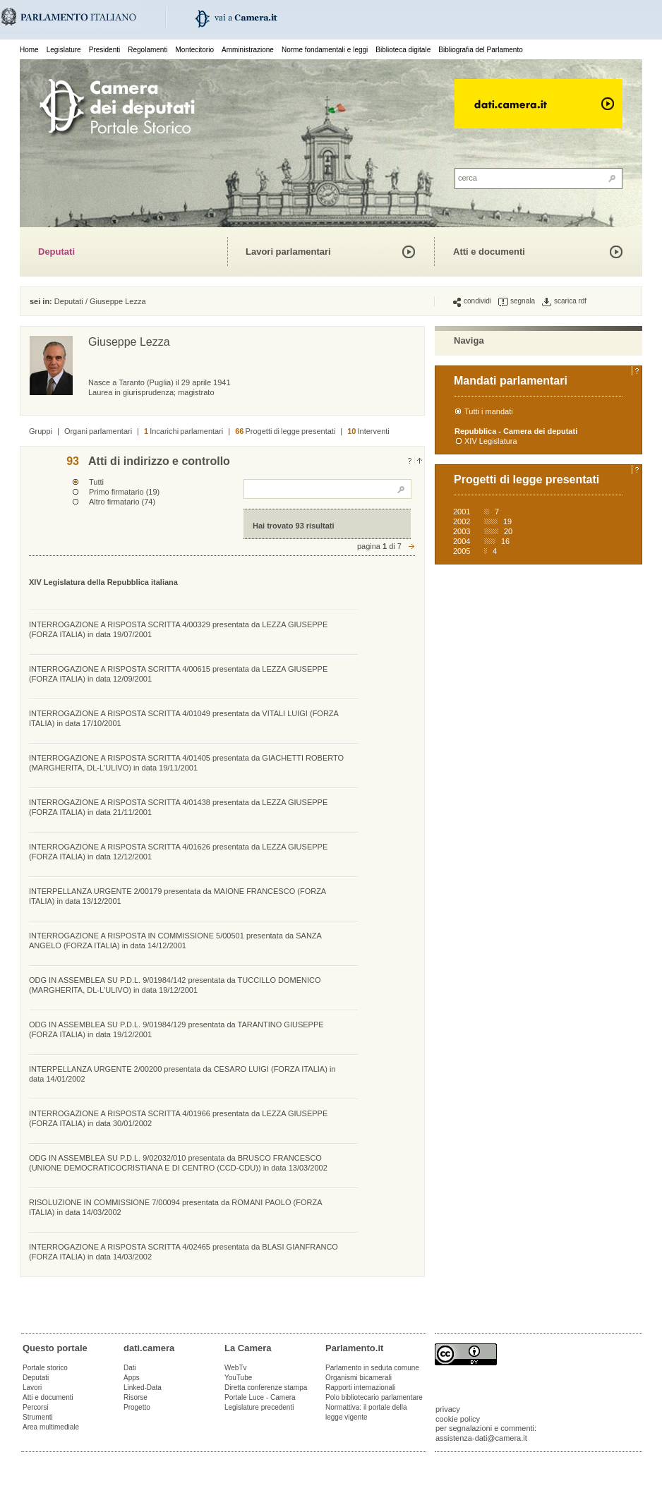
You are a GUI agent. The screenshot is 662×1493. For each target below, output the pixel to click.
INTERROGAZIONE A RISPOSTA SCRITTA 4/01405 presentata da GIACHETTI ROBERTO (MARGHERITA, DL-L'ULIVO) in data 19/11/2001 (186, 763)
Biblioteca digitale (403, 50)
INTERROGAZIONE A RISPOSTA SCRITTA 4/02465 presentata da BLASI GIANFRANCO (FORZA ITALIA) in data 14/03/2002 (183, 1252)
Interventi (368, 431)
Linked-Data (143, 1387)
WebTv (235, 1368)
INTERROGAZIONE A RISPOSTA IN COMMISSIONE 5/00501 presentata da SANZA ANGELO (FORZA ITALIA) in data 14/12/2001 (175, 940)
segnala (516, 301)
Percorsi (36, 1407)
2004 (461, 541)
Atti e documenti (489, 251)
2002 (461, 521)
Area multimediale (51, 1427)
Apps (132, 1378)
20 (508, 531)
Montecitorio (194, 50)
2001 (461, 511)
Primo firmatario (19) (124, 492)
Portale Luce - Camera (260, 1397)
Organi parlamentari (98, 431)
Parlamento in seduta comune (372, 1368)
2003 (461, 531)
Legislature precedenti (259, 1407)
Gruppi (40, 431)
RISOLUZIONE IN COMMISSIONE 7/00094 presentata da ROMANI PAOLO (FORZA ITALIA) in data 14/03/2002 (175, 1207)
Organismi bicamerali (358, 1378)
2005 (461, 551)
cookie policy (457, 1419)
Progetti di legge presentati (285, 431)
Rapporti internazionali (360, 1387)
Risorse (136, 1397)
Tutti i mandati (488, 411)
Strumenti (38, 1417)
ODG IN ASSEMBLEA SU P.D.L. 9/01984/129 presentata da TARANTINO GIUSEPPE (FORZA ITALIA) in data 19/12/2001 (176, 1029)
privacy (447, 1409)
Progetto (137, 1407)
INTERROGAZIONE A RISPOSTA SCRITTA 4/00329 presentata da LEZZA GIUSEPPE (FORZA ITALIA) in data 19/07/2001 (178, 629)
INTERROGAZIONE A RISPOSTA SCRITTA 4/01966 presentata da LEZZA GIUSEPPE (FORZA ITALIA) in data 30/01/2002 (178, 1118)
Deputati (56, 251)
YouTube (238, 1378)
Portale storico (45, 1368)
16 (505, 541)
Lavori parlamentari (288, 251)
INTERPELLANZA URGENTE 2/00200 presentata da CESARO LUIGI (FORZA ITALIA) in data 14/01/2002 (182, 1074)
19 (507, 521)
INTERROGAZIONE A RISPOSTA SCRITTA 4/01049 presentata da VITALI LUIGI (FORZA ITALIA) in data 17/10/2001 (183, 718)
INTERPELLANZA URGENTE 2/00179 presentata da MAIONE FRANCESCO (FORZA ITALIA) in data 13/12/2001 (177, 896)
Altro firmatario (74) (122, 501)
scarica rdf (564, 301)
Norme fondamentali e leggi (325, 50)
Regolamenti (147, 50)
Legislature (64, 50)
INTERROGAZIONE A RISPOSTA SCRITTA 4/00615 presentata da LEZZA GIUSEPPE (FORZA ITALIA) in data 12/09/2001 (178, 674)
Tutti (96, 482)
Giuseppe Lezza (118, 301)
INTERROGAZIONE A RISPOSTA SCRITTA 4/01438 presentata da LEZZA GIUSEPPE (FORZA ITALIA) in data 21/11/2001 (178, 807)
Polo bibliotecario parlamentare (374, 1397)
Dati (130, 1368)
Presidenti (104, 50)
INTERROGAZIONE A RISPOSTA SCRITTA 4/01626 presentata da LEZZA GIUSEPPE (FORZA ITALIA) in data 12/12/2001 (178, 851)
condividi (472, 301)
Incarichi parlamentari (183, 431)
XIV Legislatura (490, 441)
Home (29, 50)
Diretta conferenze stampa (265, 1387)
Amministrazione (248, 50)
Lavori (32, 1387)
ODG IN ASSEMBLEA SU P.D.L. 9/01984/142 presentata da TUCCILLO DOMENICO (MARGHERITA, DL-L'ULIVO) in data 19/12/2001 (175, 985)
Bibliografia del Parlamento (480, 50)
